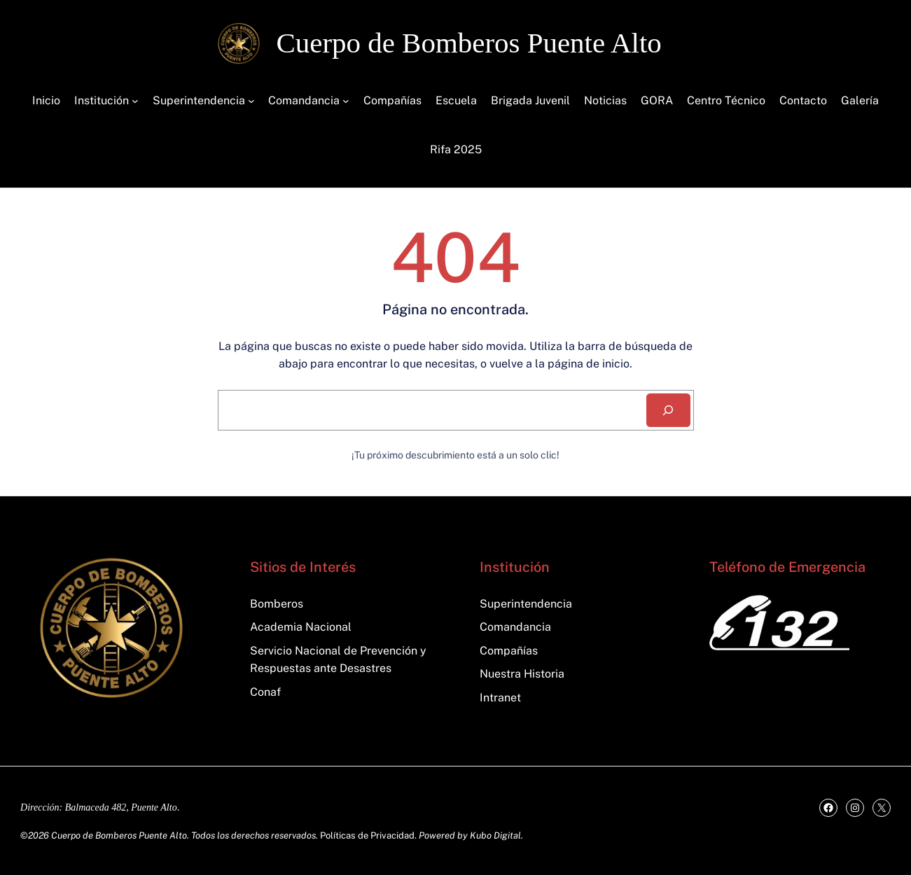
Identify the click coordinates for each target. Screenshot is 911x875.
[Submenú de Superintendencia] (251, 100)
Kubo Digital (495, 835)
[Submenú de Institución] (135, 100)
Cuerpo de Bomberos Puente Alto (469, 43)
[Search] (668, 410)
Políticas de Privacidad (367, 835)
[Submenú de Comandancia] (345, 100)
